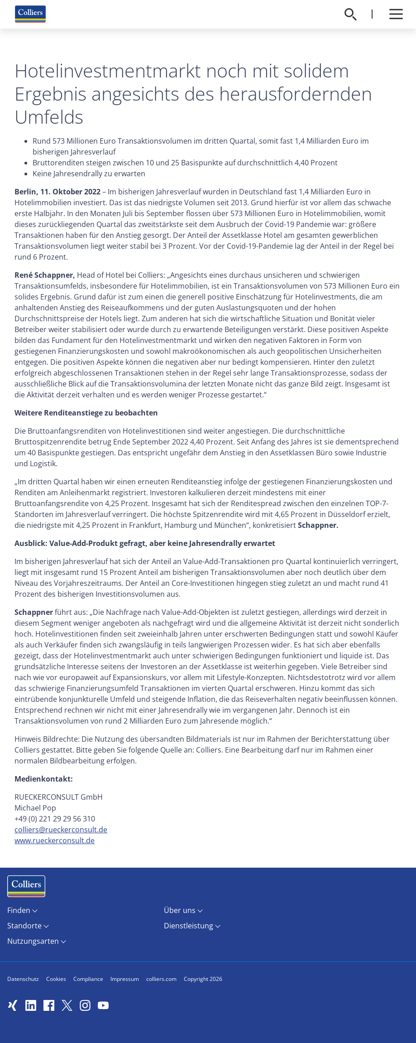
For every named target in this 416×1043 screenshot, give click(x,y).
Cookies (56, 979)
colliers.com (161, 979)
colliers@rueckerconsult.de (60, 830)
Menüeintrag (26, 888)
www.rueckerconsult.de (54, 840)
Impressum (124, 979)
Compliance (88, 979)
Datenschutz (23, 979)
